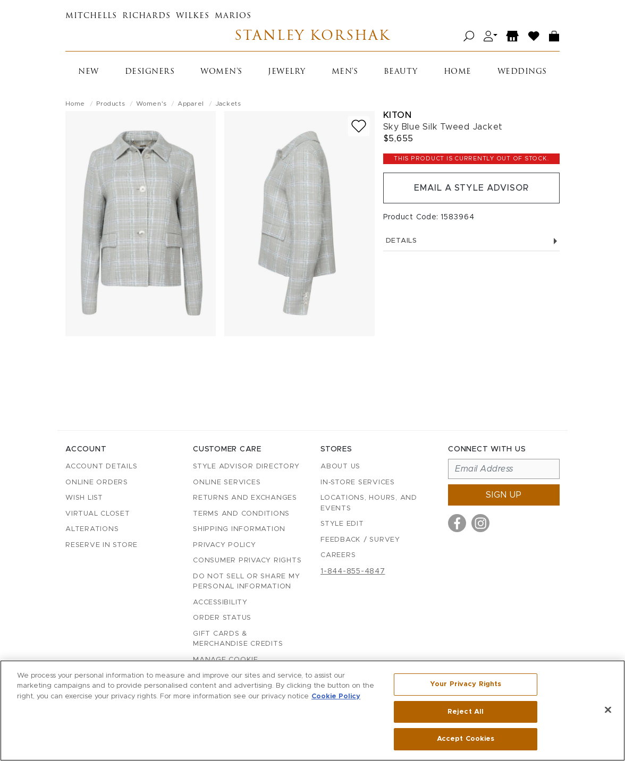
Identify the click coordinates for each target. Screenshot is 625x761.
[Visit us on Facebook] (457, 523)
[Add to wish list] (358, 126)
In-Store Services (357, 482)
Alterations (92, 529)
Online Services (226, 482)
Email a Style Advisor (471, 188)
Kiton (397, 114)
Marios (233, 16)
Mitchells (91, 16)
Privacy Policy (224, 545)
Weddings (522, 72)
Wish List (84, 497)
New (88, 72)
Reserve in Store (101, 545)
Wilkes (192, 16)
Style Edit (342, 523)
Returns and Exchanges (245, 497)
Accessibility (220, 602)
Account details (101, 466)
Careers (338, 555)
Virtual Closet (97, 513)
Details (471, 240)
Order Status (222, 617)
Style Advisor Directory (246, 466)
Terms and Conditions (241, 513)
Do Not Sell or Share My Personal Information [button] (246, 582)
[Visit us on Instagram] (480, 523)
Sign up (504, 495)
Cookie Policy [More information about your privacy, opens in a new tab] (335, 696)
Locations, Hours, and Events (368, 503)
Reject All (465, 711)
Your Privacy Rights (465, 684)
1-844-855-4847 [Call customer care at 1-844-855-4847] (352, 571)
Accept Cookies (466, 739)
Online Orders (96, 482)
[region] (312, 710)
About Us (340, 466)
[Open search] (469, 36)
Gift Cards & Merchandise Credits (238, 639)
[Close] (608, 710)
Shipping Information (239, 529)
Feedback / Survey (360, 539)
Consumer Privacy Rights (247, 560)
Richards (146, 16)
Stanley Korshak (312, 36)
